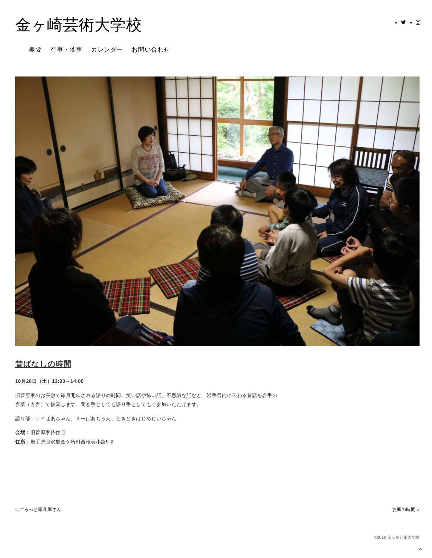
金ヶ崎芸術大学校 (78, 25)
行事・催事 (67, 49)
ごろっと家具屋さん (40, 509)
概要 (35, 49)
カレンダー (107, 49)
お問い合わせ (151, 49)
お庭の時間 (404, 509)
